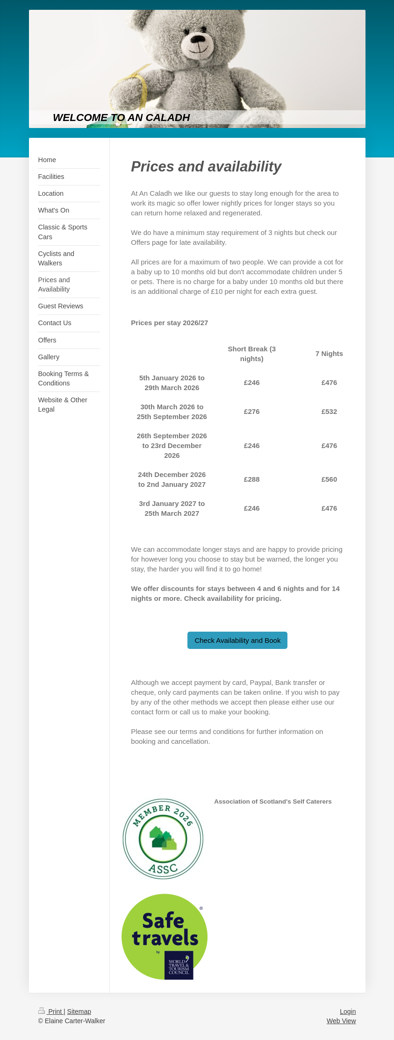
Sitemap (79, 1011)
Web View (341, 1021)
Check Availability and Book (237, 640)
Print (51, 1011)
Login (348, 1011)
